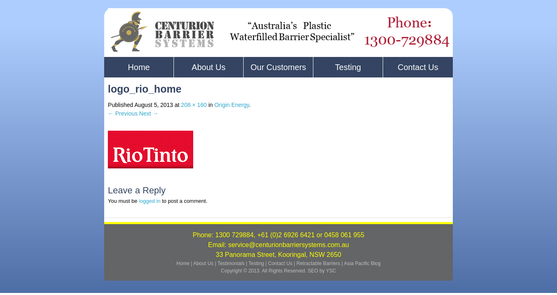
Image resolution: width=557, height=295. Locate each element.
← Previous (122, 113)
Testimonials (231, 263)
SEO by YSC (322, 271)
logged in (150, 201)
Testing (348, 67)
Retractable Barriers (318, 263)
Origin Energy (232, 105)
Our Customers (278, 67)
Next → (148, 113)
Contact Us (418, 67)
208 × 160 (194, 105)
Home (139, 67)
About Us (208, 67)
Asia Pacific (357, 263)
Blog (376, 263)
